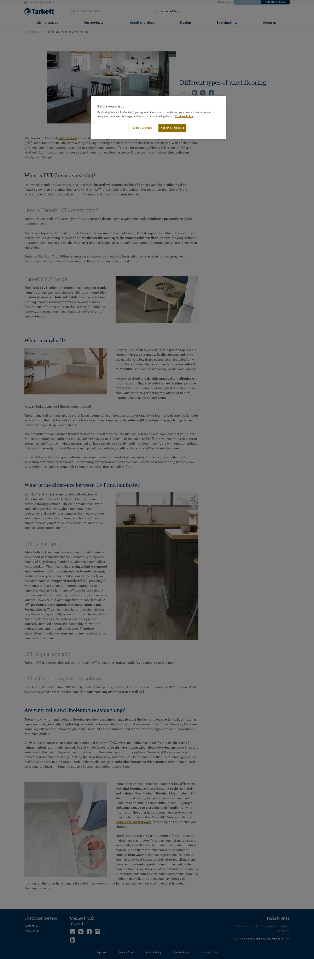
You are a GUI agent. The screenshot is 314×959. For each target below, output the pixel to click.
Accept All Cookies (172, 128)
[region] (158, 117)
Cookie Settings (142, 128)
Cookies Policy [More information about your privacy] (184, 116)
